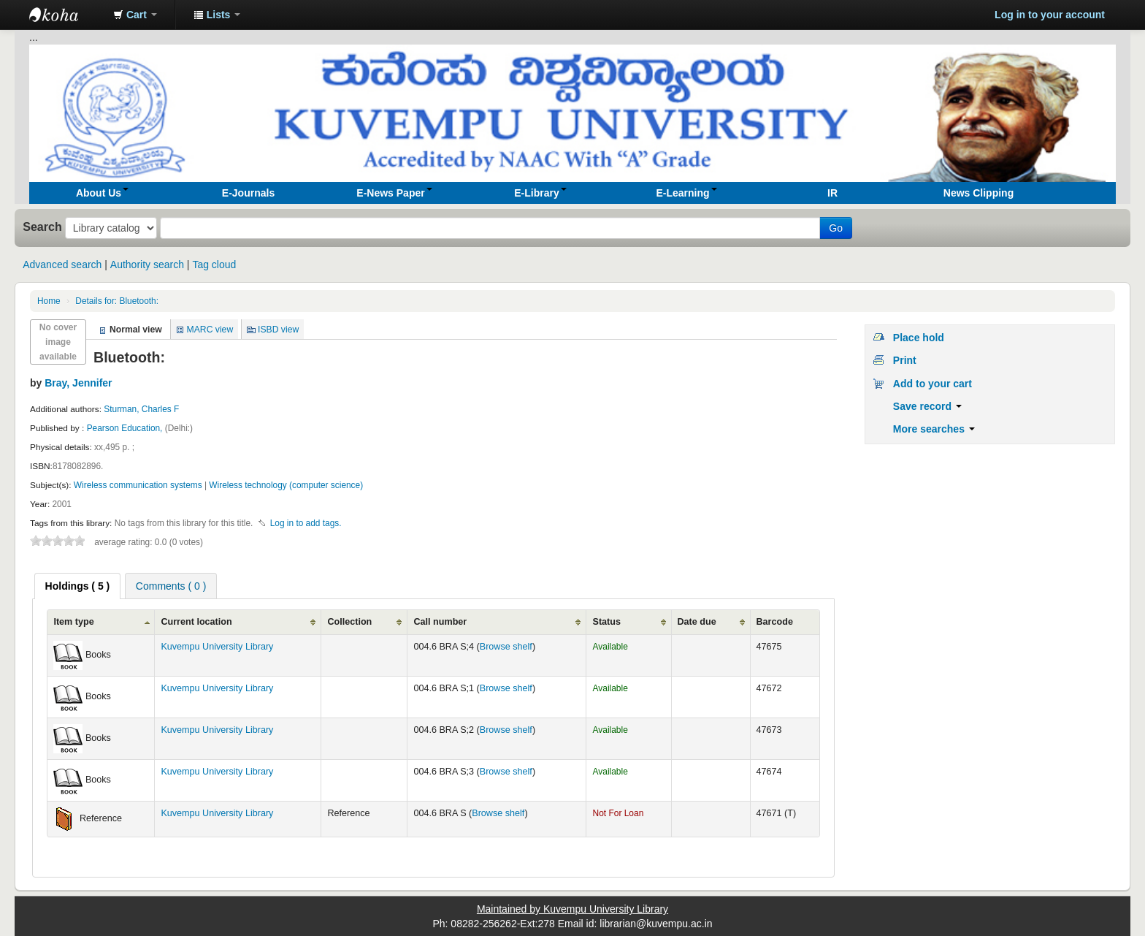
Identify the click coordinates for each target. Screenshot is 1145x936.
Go (836, 228)
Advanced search (62, 264)
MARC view (210, 329)
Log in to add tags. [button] (306, 523)
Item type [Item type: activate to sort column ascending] (73, 622)
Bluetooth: (116, 301)
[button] (135, 14)
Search (42, 226)
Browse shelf (506, 647)
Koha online (65, 14)
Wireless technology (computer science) (286, 485)
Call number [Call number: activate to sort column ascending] (440, 622)
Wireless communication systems (138, 485)
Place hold (918, 337)
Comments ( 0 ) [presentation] (171, 586)
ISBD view (278, 329)
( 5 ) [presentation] (77, 586)
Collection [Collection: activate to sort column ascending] (349, 622)
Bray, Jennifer (78, 383)
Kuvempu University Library (217, 647)
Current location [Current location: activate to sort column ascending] (196, 622)
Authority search (147, 264)
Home (49, 301)
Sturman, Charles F (141, 409)
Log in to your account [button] (1050, 14)
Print (904, 360)
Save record (927, 406)
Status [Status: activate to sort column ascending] (606, 622)
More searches (934, 429)
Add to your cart (932, 383)
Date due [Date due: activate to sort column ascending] (697, 622)
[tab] (77, 586)
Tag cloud (214, 264)
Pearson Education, (126, 428)
